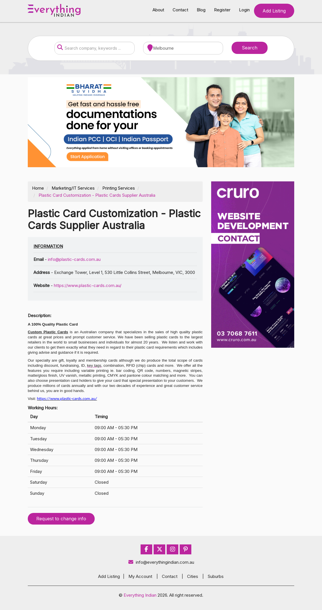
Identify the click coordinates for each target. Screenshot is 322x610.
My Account (140, 576)
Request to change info (61, 518)
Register (222, 9)
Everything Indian (140, 595)
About (158, 9)
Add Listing (274, 11)
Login (244, 9)
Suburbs (216, 576)
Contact (180, 9)
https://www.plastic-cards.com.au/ (87, 285)
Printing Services (118, 188)
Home (38, 188)
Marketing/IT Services (73, 188)
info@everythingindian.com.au (161, 562)
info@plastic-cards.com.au (74, 259)
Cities (192, 576)
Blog (201, 9)
